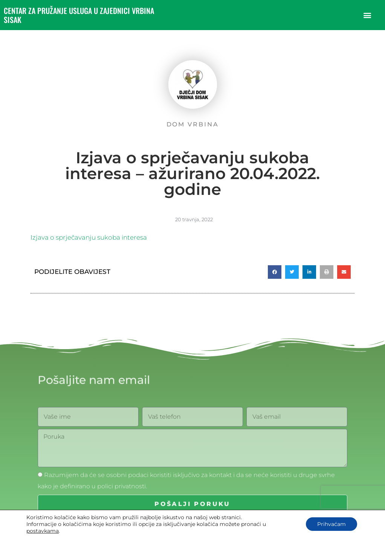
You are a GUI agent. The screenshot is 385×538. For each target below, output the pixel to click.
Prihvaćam (331, 524)
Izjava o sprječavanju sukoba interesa (89, 237)
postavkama (42, 530)
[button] (367, 15)
